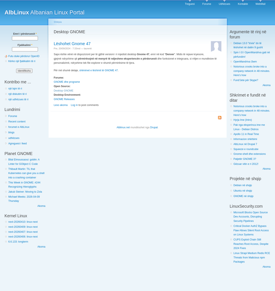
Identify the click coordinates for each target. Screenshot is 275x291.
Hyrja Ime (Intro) (243, 119)
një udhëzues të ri (18, 99)
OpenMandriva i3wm (245, 61)
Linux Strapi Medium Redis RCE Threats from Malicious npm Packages (252, 257)
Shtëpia (58, 22)
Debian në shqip (243, 185)
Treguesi (190, 4)
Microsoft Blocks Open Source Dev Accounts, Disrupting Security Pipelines (251, 216)
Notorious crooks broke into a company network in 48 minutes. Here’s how (252, 71)
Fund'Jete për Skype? (246, 80)
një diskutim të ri (17, 94)
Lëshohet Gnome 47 (72, 43)
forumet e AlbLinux (19, 127)
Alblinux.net (123, 127)
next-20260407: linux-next (23, 231)
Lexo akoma (61, 105)
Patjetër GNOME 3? (245, 159)
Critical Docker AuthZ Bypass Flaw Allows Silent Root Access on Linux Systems (251, 230)
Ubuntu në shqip (243, 190)
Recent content (17, 121)
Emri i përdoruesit (25, 33)
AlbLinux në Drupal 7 (245, 144)
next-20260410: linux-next (23, 221)
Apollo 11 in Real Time (246, 134)
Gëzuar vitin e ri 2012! (246, 164)
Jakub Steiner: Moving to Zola (25, 191)
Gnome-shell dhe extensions (250, 153)
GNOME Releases (64, 99)
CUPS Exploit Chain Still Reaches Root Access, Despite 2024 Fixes (251, 244)
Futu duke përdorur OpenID (24, 56)
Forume (206, 4)
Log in (74, 105)
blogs (11, 132)
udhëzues (13, 138)
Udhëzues (224, 4)
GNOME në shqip (243, 196)
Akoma (41, 206)
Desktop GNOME (64, 90)
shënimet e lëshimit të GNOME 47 (98, 70)
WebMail (260, 4)
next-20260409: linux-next (23, 226)
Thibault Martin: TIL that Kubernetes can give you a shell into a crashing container (26, 173)
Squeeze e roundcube (246, 149)
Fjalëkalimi (25, 45)
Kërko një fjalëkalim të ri (21, 61)
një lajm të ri (15, 88)
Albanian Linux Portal (45, 12)
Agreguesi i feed (17, 143)
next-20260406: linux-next (23, 236)
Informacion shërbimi (245, 139)
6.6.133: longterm (18, 241)
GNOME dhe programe (67, 81)
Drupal (154, 127)
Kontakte (243, 4)
